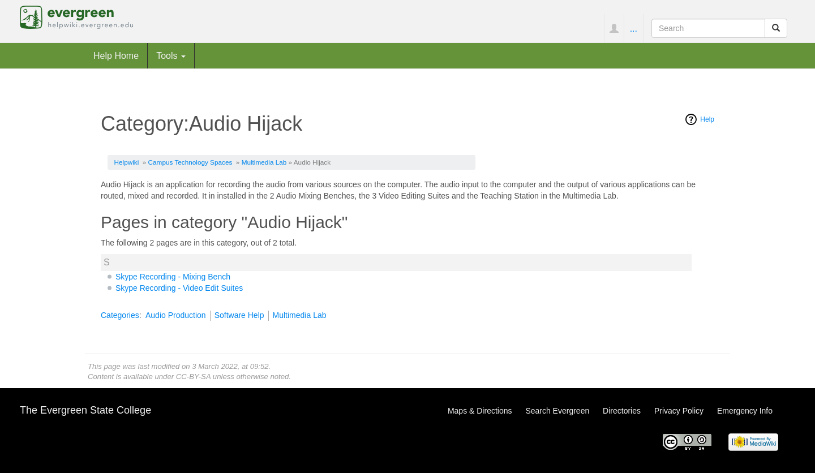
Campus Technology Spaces (190, 162)
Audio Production (175, 315)
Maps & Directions (480, 410)
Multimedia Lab (264, 162)
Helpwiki (126, 162)
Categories (120, 315)
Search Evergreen (557, 410)
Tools (171, 55)
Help (707, 119)
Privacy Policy (679, 410)
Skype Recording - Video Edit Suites (179, 288)
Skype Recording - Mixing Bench (172, 276)
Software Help (239, 315)
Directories (622, 410)
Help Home (116, 55)
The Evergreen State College (85, 410)
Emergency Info (745, 410)
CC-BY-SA (193, 376)
